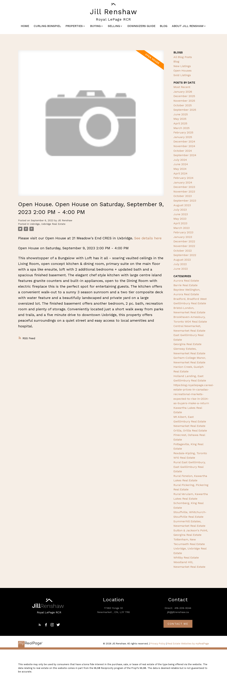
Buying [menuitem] (95, 26)
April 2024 (180, 173)
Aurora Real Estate (186, 280)
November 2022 (184, 246)
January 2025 (182, 137)
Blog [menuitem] (163, 26)
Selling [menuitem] (114, 26)
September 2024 (184, 155)
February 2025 (183, 132)
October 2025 (182, 105)
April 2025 (180, 123)
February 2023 (183, 232)
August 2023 (182, 205)
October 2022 (182, 250)
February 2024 (183, 178)
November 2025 (184, 100)
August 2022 (182, 259)
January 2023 (182, 237)
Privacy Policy (157, 643)
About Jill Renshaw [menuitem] (187, 26)
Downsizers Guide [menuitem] (141, 26)
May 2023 (179, 218)
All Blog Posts (182, 57)
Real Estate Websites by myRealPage (188, 643)
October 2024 (182, 150)
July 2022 (180, 264)
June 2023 (180, 214)
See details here (148, 238)
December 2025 (184, 96)
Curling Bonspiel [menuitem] (47, 26)
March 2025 (181, 128)
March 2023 (181, 228)
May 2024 (180, 168)
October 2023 (182, 196)
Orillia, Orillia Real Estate (190, 430)
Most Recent (181, 87)
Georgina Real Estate (187, 344)
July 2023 (180, 209)
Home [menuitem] (25, 26)
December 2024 (184, 141)
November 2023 (184, 191)
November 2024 (184, 146)
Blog (176, 61)
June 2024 (180, 164)
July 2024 (180, 159)
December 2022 (184, 241)
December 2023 (184, 187)
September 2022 (184, 255)
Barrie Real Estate (185, 285)
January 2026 (182, 91)
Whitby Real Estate (186, 557)
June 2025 (180, 114)
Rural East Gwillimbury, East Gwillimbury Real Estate (189, 467)
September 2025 (184, 109)
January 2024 (182, 182)
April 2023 (180, 223)
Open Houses (182, 70)
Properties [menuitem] (74, 26)
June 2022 (180, 268)
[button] (39, 624)
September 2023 (184, 200)
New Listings (182, 66)
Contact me (178, 623)
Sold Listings (182, 75)
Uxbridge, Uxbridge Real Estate (47, 224)
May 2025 (179, 118)
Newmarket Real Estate (189, 426)
